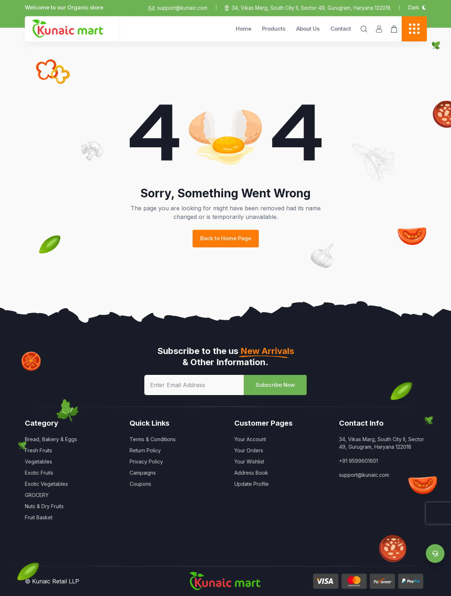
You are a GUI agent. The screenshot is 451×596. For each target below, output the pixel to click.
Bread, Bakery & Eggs (51, 439)
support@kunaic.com (178, 8)
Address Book (251, 473)
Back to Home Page (225, 238)
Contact (340, 28)
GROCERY (37, 495)
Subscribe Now (275, 384)
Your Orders (248, 450)
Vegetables (38, 461)
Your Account (250, 439)
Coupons (140, 484)
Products (273, 28)
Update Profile (251, 484)
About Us (308, 28)
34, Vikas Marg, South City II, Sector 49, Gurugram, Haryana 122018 (311, 8)
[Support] (435, 553)
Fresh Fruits (38, 450)
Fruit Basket (39, 517)
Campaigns (143, 473)
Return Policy (145, 450)
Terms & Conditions (153, 439)
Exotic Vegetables (46, 484)
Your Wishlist (249, 461)
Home (243, 28)
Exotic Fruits (39, 473)
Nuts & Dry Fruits (44, 506)
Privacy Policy (146, 461)
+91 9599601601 (358, 461)
